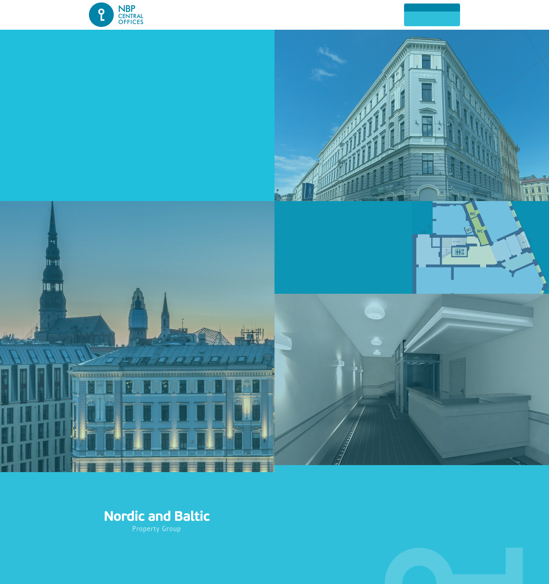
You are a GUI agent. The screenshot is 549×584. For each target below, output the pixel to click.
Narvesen (111, 97)
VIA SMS (110, 129)
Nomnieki (314, 15)
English (417, 7)
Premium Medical (122, 86)
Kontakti (367, 15)
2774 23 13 (432, 19)
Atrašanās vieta (184, 15)
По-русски (446, 7)
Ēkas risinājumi (233, 15)
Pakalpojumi (278, 15)
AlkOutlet (112, 108)
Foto (340, 15)
